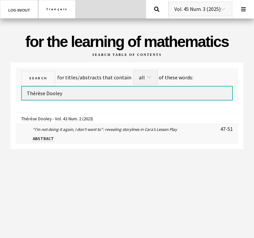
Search (156, 9)
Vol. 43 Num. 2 (68, 119)
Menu (243, 9)
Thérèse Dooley (36, 119)
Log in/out (19, 10)
